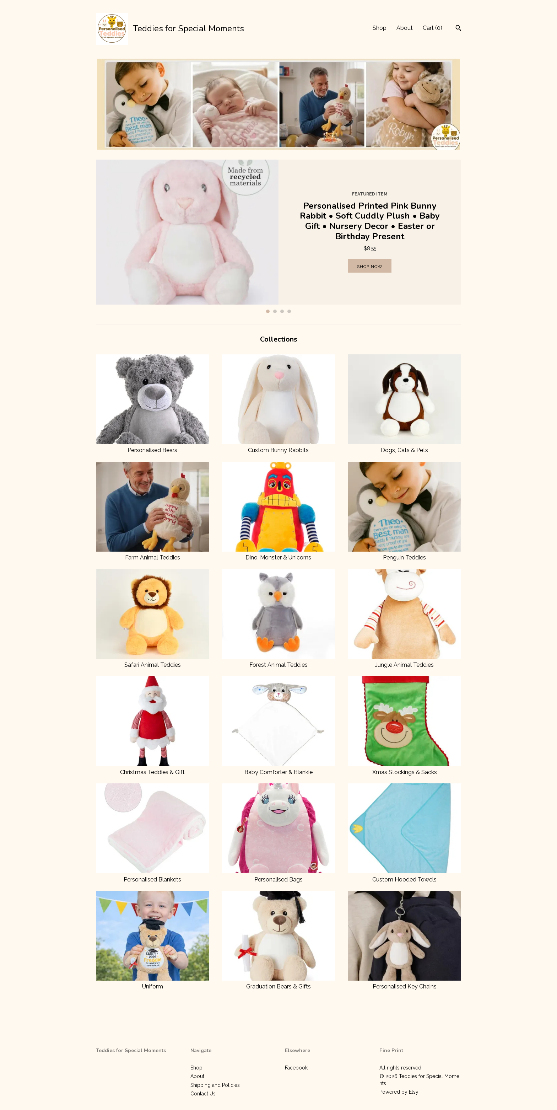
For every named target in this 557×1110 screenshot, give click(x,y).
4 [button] (289, 311)
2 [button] (275, 311)
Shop (379, 28)
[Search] (458, 29)
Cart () (432, 28)
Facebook (296, 1068)
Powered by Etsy (398, 1092)
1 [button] (268, 311)
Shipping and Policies (215, 1085)
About (404, 28)
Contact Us (203, 1093)
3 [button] (282, 311)
